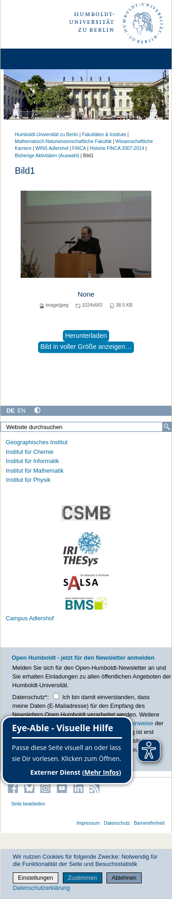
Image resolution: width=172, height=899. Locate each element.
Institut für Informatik (32, 461)
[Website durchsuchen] (86, 427)
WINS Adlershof (51, 148)
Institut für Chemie (30, 451)
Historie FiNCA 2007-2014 (117, 148)
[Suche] (167, 427)
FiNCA (79, 148)
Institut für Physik (28, 479)
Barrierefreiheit (149, 823)
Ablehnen (123, 877)
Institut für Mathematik (35, 470)
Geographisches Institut (36, 442)
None (86, 294)
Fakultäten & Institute (104, 134)
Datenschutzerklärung (41, 887)
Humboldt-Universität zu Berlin (46, 134)
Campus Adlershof (30, 618)
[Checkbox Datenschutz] (56, 696)
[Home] (33, 59)
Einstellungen (35, 877)
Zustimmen (82, 877)
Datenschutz (117, 823)
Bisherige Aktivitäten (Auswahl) (47, 155)
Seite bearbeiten (28, 803)
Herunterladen (86, 335)
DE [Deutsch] (10, 410)
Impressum (88, 823)
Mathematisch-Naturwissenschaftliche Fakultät (63, 141)
